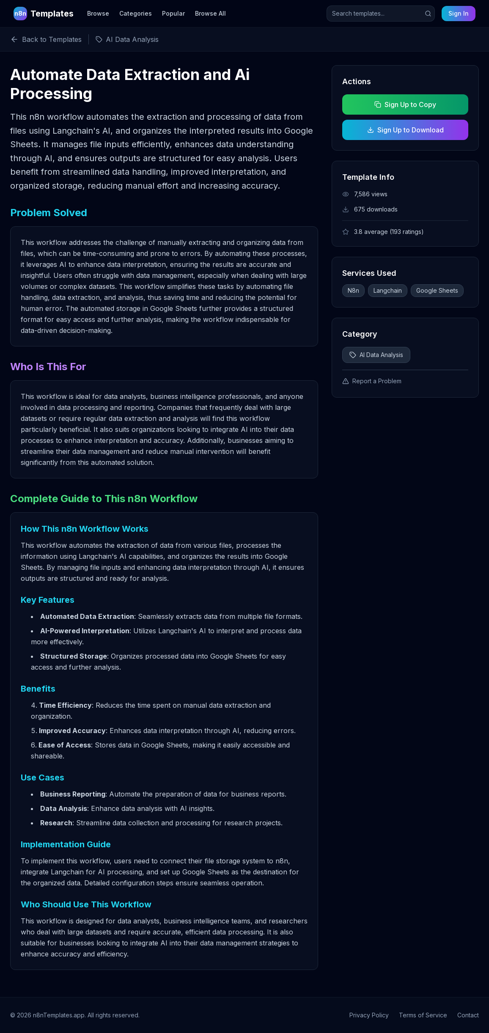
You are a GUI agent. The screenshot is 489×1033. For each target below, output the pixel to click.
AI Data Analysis (376, 354)
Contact (468, 1015)
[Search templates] (381, 13)
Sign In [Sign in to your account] (458, 13)
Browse (98, 13)
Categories (135, 13)
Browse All (210, 13)
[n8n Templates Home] (44, 13)
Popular (173, 13)
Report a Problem (371, 381)
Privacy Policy (369, 1015)
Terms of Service (423, 1015)
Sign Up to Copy (405, 104)
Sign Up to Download (405, 130)
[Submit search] (428, 13)
